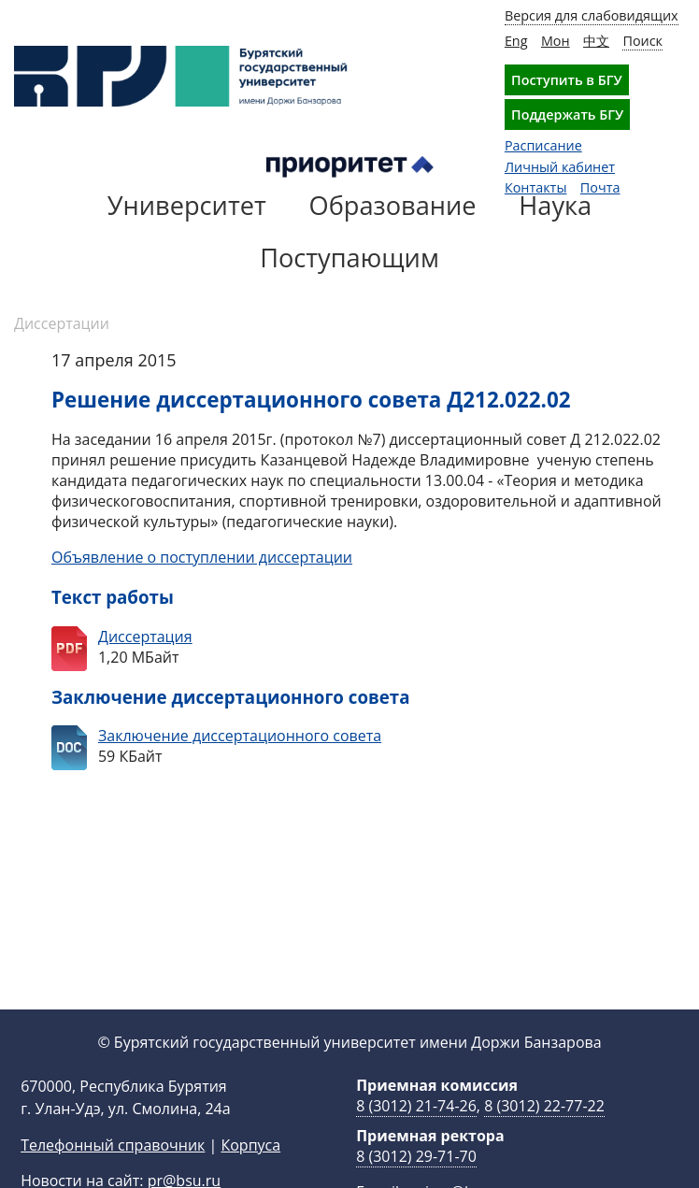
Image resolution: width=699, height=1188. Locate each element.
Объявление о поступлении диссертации (201, 557)
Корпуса (250, 1175)
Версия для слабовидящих (591, 15)
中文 (596, 41)
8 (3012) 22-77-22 (544, 1135)
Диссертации (61, 323)
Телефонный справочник (113, 1175)
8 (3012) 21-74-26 (416, 1135)
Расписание (543, 145)
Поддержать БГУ (567, 114)
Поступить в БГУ (566, 80)
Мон (555, 41)
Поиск (642, 41)
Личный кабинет (560, 167)
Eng (516, 41)
